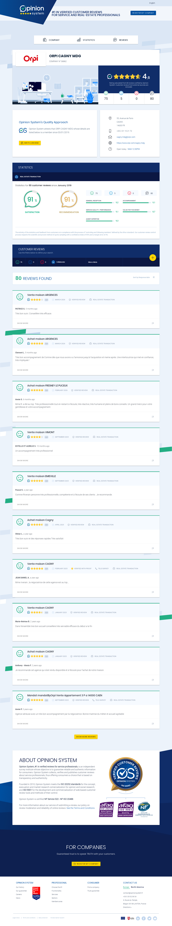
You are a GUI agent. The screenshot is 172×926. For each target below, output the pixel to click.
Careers (19, 894)
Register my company (143, 13)
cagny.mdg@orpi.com (126, 137)
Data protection (43, 918)
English (152, 3)
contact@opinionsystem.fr (133, 893)
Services (55, 894)
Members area (57, 902)
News (18, 898)
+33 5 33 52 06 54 (129, 897)
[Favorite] (152, 257)
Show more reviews (86, 737)
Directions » (127, 907)
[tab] (126, 887)
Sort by (141, 277)
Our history (20, 887)
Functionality (56, 891)
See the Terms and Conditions (81, 808)
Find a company (93, 887)
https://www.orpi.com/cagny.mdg (131, 143)
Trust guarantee (93, 891)
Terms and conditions (29, 918)
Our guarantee (21, 891)
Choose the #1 (57, 887)
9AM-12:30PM (134, 149)
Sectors (54, 898)
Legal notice (16, 918)
